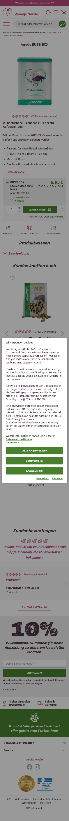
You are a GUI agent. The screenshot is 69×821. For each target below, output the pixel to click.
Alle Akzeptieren (34, 450)
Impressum (12, 442)
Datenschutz (42, 478)
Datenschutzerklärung (19, 439)
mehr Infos (34, 471)
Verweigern (34, 460)
